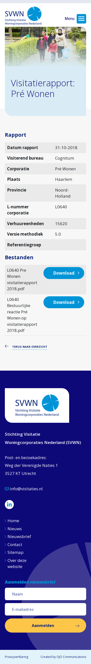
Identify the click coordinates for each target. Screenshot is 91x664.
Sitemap (16, 552)
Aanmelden (43, 625)
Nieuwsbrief (19, 536)
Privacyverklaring (16, 657)
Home (13, 520)
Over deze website (17, 563)
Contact (15, 544)
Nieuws (15, 528)
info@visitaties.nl (24, 488)
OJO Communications (71, 657)
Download (63, 273)
